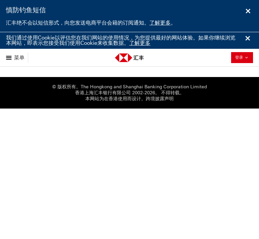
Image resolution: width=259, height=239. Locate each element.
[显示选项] (15, 57)
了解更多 (160, 23)
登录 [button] (243, 57)
